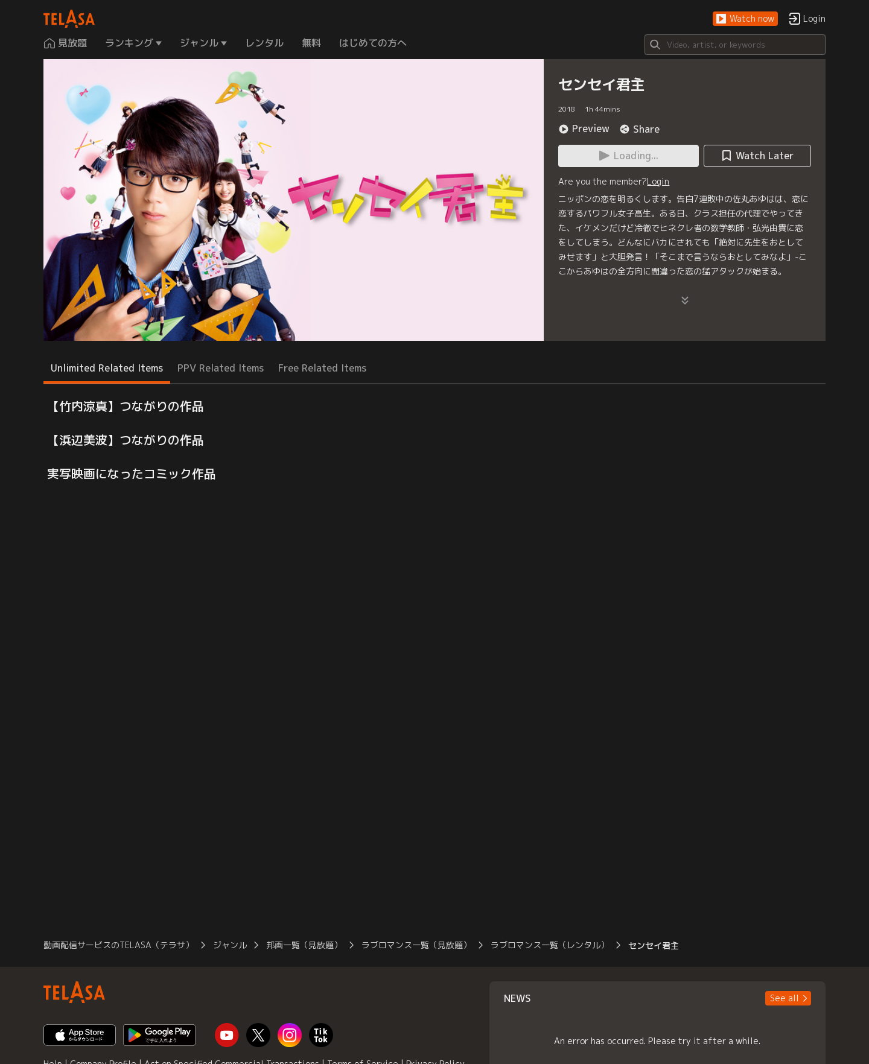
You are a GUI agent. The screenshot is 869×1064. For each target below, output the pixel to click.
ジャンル (230, 945)
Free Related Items (322, 368)
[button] (745, 19)
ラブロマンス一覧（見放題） (416, 945)
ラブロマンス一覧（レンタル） (550, 945)
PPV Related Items (220, 368)
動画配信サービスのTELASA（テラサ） (118, 945)
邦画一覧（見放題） (304, 945)
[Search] (735, 44)
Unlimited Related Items (107, 368)
